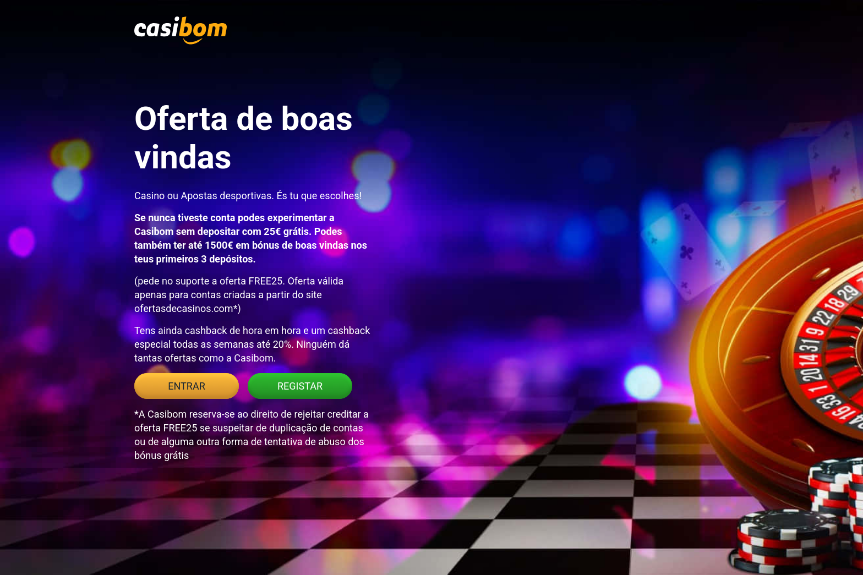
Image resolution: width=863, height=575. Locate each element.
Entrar (186, 386)
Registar (300, 386)
